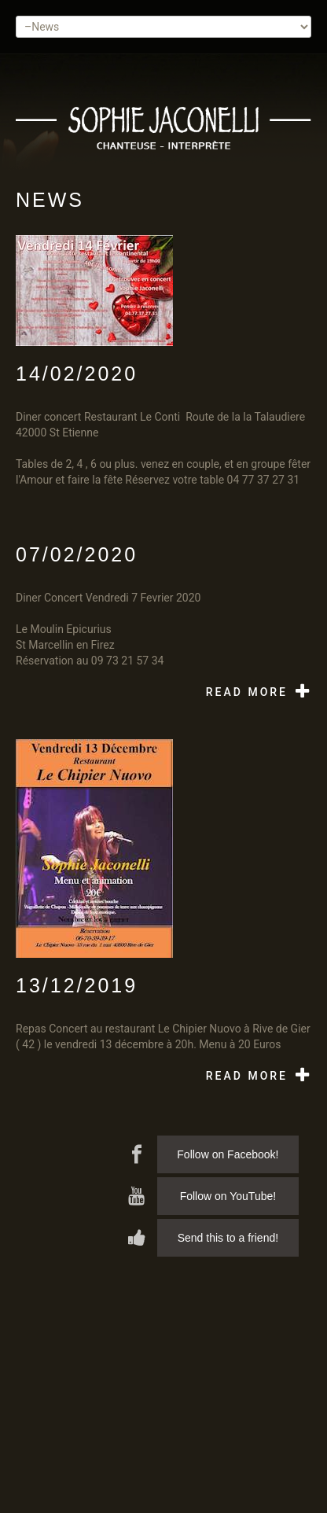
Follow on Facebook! (227, 1154)
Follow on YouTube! (228, 1196)
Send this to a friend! (228, 1237)
